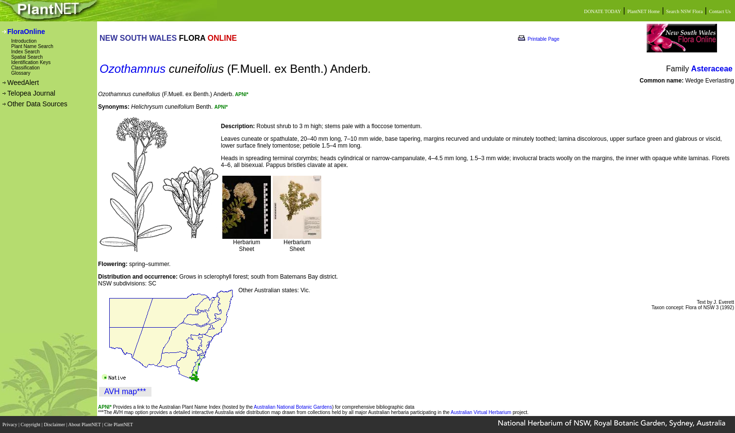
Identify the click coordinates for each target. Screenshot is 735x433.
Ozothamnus (133, 68)
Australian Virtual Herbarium (481, 412)
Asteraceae (712, 69)
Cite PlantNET (119, 424)
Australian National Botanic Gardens (293, 407)
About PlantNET (85, 424)
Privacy (10, 424)
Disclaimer (55, 424)
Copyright (31, 424)
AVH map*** (125, 391)
